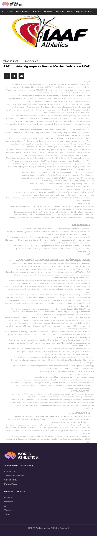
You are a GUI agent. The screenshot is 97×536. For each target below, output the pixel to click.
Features (60, 11)
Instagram (8, 501)
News (10, 11)
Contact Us (9, 471)
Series (70, 11)
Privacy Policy (10, 484)
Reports (37, 11)
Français (86, 81)
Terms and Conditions (14, 475)
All (3, 11)
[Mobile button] (25, 4)
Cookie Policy (10, 480)
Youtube (8, 510)
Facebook (8, 497)
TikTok (7, 514)
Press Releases (23, 11)
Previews (48, 11)
